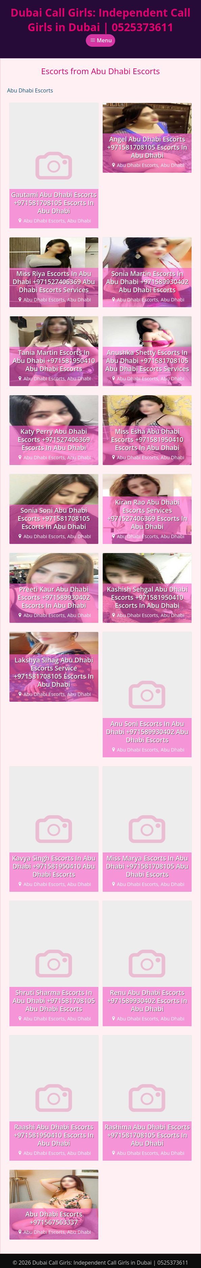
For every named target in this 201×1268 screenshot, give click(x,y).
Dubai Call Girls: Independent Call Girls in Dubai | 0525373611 (100, 19)
